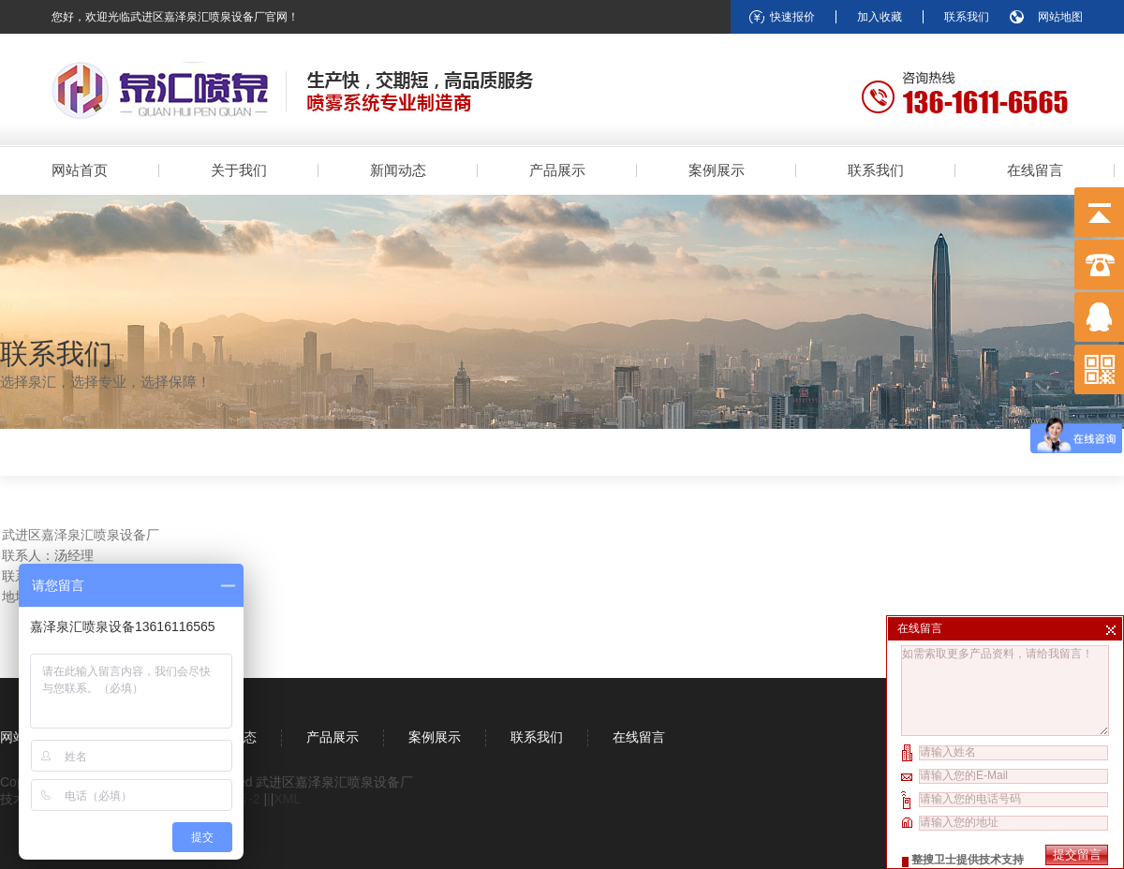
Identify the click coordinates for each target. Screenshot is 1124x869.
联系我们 (966, 16)
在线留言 (1035, 170)
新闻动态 (398, 170)
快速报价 (792, 16)
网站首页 (80, 170)
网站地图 (1060, 16)
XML (287, 798)
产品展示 (557, 170)
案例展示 (716, 170)
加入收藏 (879, 16)
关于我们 (239, 170)
